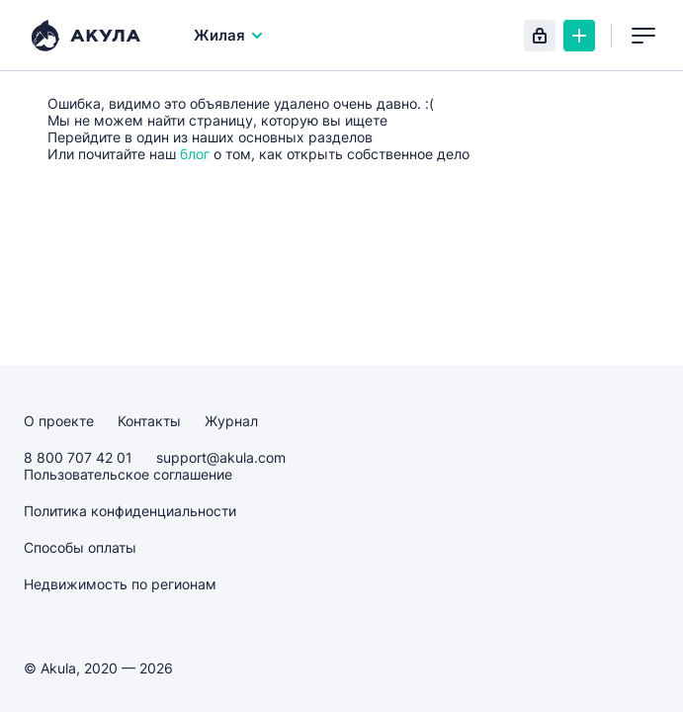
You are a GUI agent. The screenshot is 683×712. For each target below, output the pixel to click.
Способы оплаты (80, 547)
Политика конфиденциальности (130, 510)
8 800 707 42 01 (78, 457)
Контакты (149, 420)
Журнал (231, 420)
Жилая (229, 35)
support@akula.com (221, 457)
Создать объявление (579, 36)
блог (195, 153)
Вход (540, 36)
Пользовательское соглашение (128, 474)
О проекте (59, 420)
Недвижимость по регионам (120, 584)
